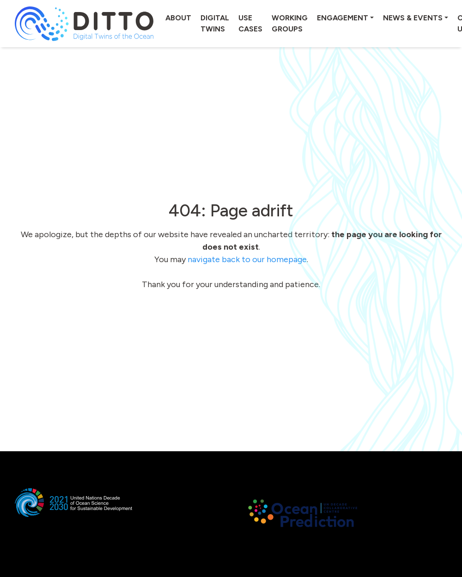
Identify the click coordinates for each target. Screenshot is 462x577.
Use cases (250, 23)
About (178, 17)
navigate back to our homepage (247, 259)
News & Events (413, 17)
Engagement (342, 17)
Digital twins (215, 23)
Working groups (290, 23)
